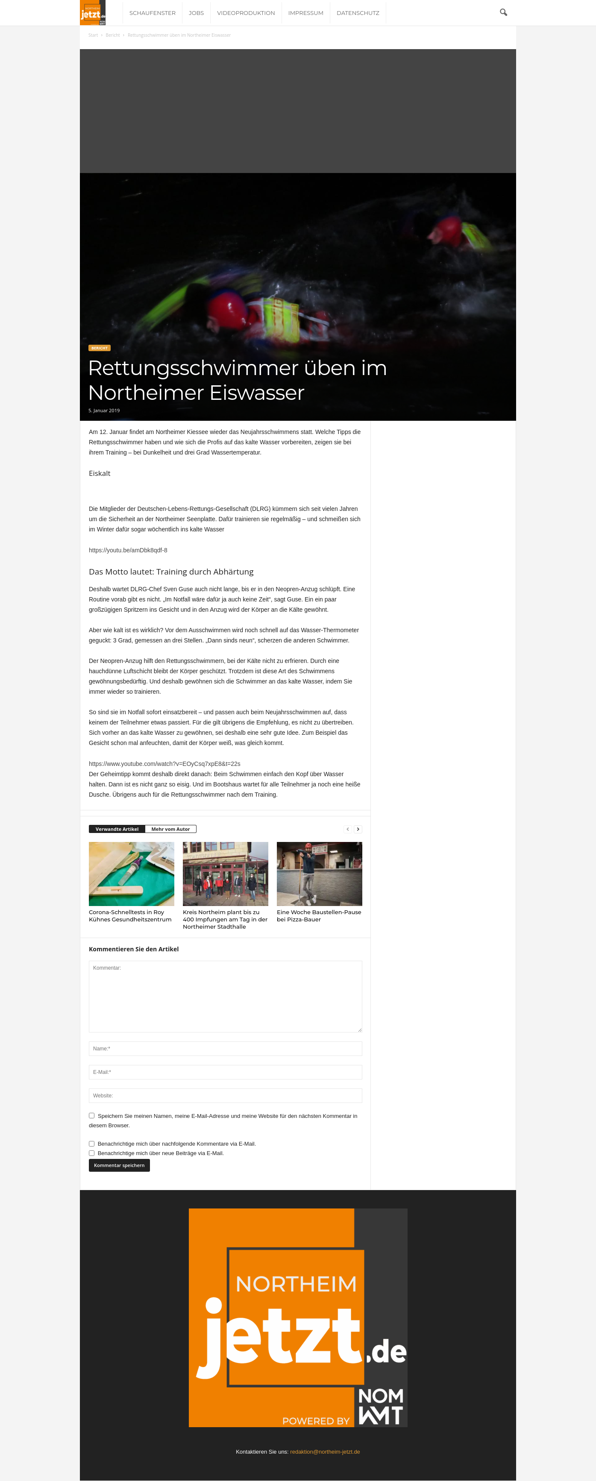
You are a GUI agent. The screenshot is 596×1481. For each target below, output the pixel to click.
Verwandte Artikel (117, 829)
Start (93, 35)
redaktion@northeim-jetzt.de (325, 1452)
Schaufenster (152, 12)
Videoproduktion (246, 12)
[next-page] (358, 829)
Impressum (305, 12)
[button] (503, 12)
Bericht (113, 35)
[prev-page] (348, 829)
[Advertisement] (298, 109)
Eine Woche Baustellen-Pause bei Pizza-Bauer (319, 916)
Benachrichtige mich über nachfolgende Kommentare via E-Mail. (177, 1144)
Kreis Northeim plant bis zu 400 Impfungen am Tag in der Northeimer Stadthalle (225, 919)
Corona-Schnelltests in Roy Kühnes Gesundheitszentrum (130, 916)
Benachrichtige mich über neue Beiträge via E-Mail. (161, 1153)
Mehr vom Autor (170, 829)
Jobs (196, 12)
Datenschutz (358, 12)
